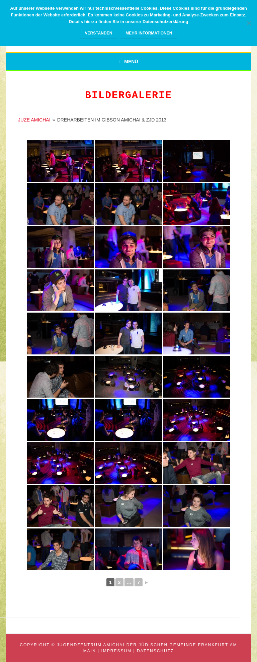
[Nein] (248, 23)
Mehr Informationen (148, 33)
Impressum (116, 651)
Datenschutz (155, 651)
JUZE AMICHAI (34, 119)
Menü (131, 61)
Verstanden (98, 33)
